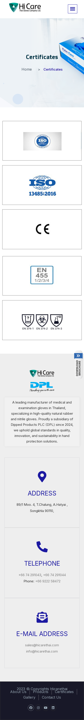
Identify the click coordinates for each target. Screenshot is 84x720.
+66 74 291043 (29, 575)
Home (27, 69)
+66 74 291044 (54, 575)
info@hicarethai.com (42, 651)
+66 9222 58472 (47, 581)
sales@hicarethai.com (42, 645)
